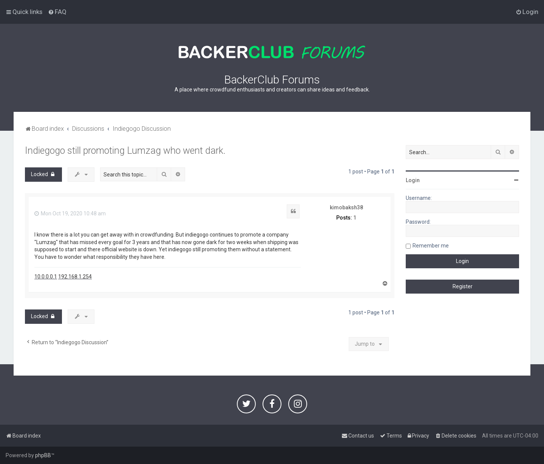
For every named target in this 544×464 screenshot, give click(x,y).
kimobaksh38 (346, 207)
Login (413, 180)
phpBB (43, 455)
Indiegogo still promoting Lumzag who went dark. (125, 150)
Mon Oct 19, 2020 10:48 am (70, 213)
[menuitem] (57, 11)
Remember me (431, 246)
